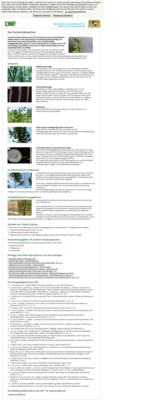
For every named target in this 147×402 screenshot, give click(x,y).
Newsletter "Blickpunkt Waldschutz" (22, 258)
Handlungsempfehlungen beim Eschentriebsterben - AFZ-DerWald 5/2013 (41, 275)
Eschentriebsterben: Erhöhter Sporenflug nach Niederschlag (36, 263)
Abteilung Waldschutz (17, 394)
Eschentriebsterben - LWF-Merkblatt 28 (24, 261)
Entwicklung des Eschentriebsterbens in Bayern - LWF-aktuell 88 (33, 269)
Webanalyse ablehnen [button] (41, 16)
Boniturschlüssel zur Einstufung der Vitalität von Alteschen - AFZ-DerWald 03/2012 (44, 277)
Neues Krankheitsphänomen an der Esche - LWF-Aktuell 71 (32, 271)
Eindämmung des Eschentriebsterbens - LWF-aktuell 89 (30, 267)
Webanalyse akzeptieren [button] (62, 16)
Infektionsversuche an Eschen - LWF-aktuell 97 (26, 265)
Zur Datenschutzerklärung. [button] (75, 12)
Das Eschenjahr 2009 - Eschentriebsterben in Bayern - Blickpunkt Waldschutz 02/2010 (41, 273)
